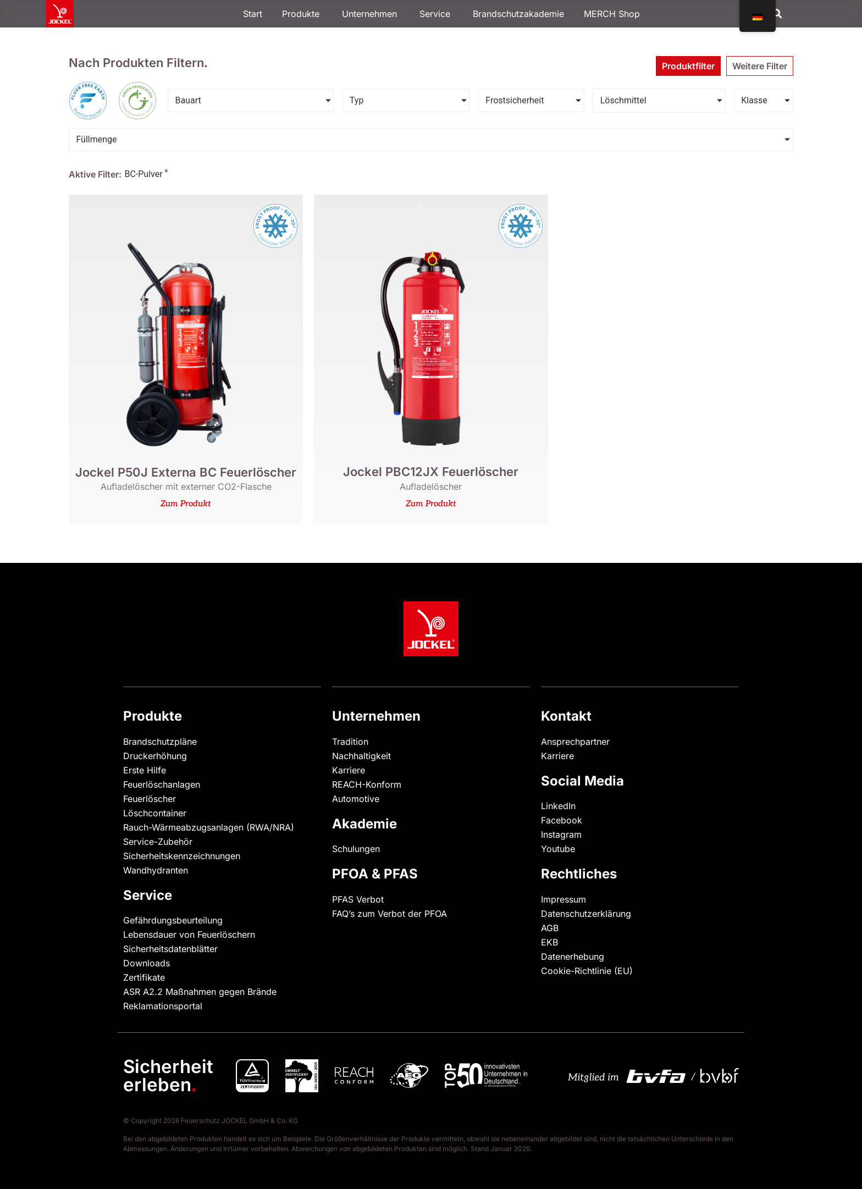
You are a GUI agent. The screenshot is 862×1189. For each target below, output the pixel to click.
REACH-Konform (366, 784)
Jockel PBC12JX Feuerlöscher (430, 471)
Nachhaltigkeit (361, 755)
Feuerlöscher (149, 798)
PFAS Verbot (358, 899)
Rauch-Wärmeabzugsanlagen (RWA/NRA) (208, 827)
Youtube (558, 848)
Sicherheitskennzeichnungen (181, 855)
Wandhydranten (155, 870)
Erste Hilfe (144, 770)
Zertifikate (144, 977)
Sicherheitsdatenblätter (170, 948)
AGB (550, 927)
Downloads (146, 963)
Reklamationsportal (162, 1005)
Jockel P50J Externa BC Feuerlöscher (185, 472)
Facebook (561, 820)
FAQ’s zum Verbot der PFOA (389, 913)
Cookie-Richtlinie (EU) (587, 970)
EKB (549, 942)
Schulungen (356, 848)
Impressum (563, 899)
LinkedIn (558, 805)
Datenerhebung (572, 956)
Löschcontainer (154, 813)
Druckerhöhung (155, 755)
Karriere (348, 770)
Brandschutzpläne (160, 741)
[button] (777, 14)
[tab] (688, 66)
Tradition (350, 741)
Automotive (355, 798)
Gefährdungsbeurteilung (173, 920)
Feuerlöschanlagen (161, 784)
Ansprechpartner (575, 741)
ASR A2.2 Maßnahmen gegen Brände (200, 991)
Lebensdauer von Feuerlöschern (189, 934)
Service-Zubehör (157, 841)
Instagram (561, 834)
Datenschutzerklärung (586, 913)
